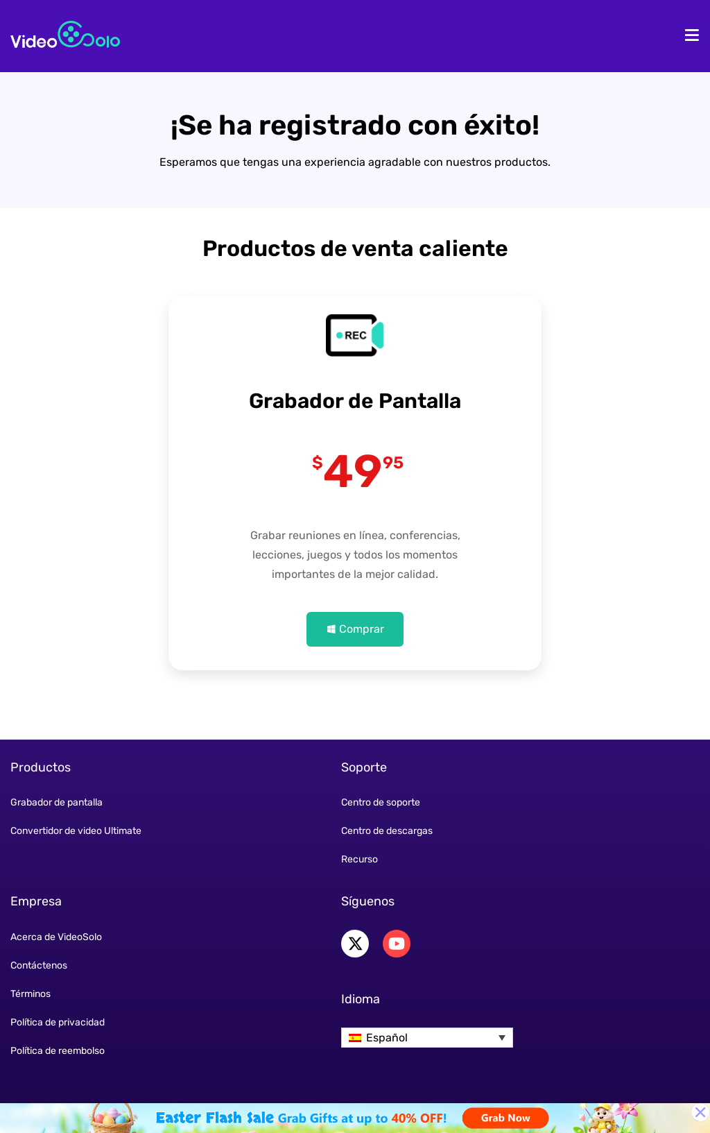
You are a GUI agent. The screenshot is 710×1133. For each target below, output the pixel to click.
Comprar (361, 629)
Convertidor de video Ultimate (75, 831)
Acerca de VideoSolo (56, 937)
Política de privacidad (57, 1022)
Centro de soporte (380, 802)
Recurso (359, 859)
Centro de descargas (387, 831)
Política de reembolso (57, 1051)
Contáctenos (38, 965)
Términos (30, 994)
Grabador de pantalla (56, 802)
